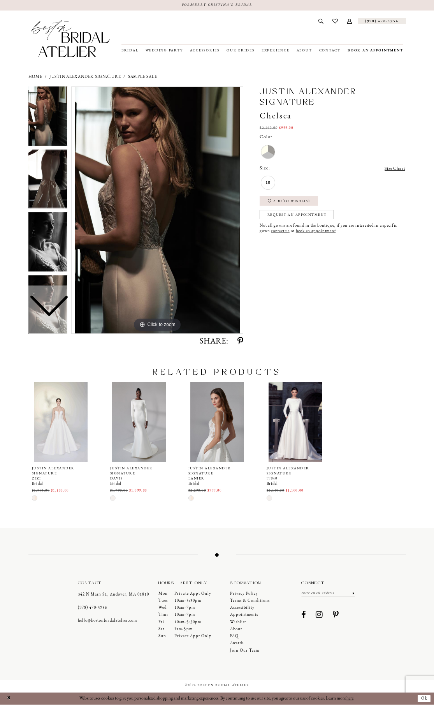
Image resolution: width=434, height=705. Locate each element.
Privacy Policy (244, 594)
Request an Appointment (298, 217)
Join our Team (244, 651)
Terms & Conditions (250, 601)
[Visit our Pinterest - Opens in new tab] (336, 615)
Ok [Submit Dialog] (423, 698)
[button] (349, 21)
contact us (280, 233)
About (236, 629)
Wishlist (238, 622)
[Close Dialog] (9, 699)
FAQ (234, 636)
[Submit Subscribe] (352, 593)
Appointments (244, 615)
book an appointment (316, 233)
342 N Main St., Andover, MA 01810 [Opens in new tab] (113, 595)
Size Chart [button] (394, 169)
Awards (237, 644)
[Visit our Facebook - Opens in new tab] (303, 615)
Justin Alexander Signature (85, 77)
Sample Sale (142, 77)
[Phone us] (382, 21)
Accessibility (242, 608)
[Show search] (321, 21)
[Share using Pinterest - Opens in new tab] (240, 342)
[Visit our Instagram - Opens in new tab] (319, 615)
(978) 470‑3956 (92, 608)
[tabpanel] (157, 210)
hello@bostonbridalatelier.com (107, 621)
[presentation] (60, 422)
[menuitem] (321, 21)
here (349, 698)
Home (35, 77)
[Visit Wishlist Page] (335, 21)
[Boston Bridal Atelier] (70, 39)
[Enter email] (328, 593)
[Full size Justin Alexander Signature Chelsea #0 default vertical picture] (157, 210)
